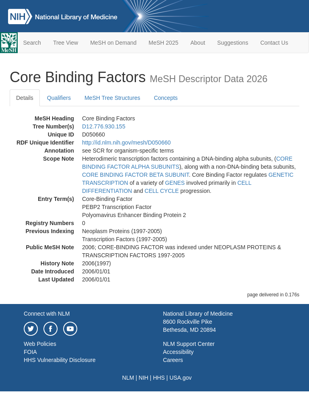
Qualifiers (59, 98)
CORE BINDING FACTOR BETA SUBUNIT (135, 175)
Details (24, 98)
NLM (128, 377)
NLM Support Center (188, 344)
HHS (159, 377)
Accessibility (178, 352)
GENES (175, 183)
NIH (143, 377)
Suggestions (232, 42)
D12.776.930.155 (103, 126)
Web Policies (40, 344)
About (197, 42)
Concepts (165, 98)
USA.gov (180, 377)
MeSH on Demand (113, 42)
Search (32, 42)
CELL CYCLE (161, 191)
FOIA (30, 352)
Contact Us (274, 42)
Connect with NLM (47, 313)
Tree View (65, 42)
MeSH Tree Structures (112, 98)
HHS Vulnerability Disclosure (59, 360)
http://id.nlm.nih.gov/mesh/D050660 (126, 142)
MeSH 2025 (163, 42)
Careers (173, 360)
